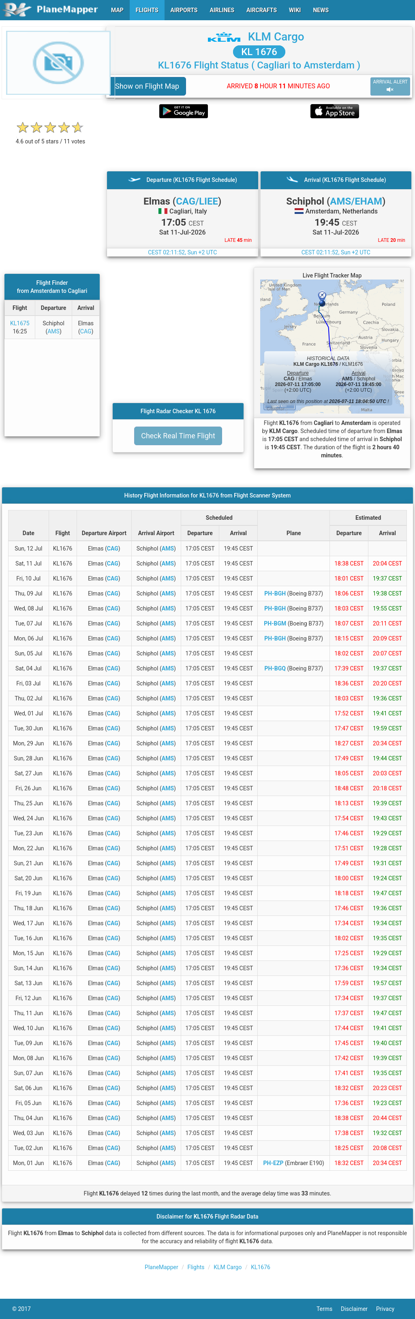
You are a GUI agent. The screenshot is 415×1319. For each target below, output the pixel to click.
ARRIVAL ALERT (390, 86)
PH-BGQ (275, 668)
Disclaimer (358, 1309)
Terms (329, 1309)
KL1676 (260, 1267)
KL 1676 (259, 52)
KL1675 (20, 323)
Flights (196, 1267)
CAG (86, 331)
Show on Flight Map (147, 86)
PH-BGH (275, 593)
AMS (53, 331)
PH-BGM (275, 623)
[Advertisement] (259, 144)
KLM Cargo (276, 36)
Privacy (389, 1309)
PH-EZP (273, 1163)
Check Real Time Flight (178, 435)
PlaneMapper (161, 1267)
